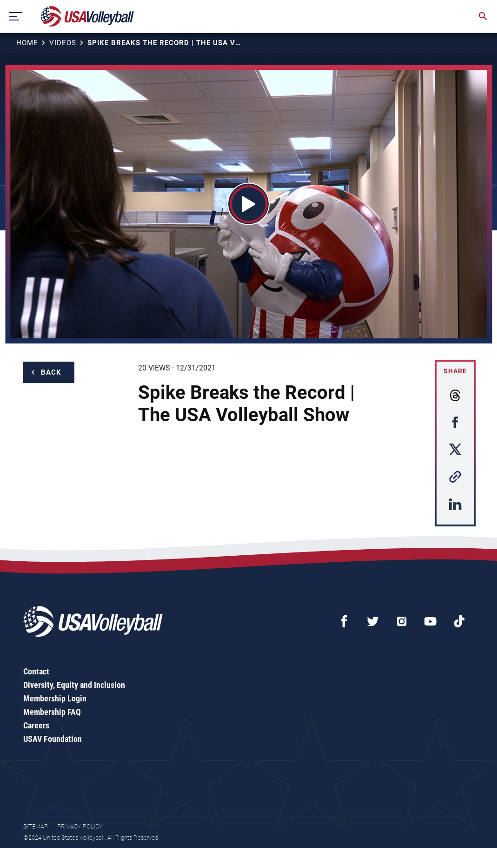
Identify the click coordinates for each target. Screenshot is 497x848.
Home (27, 43)
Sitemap (35, 826)
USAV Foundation (52, 739)
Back (51, 372)
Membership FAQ (52, 712)
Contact (36, 671)
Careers (36, 725)
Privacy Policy (80, 826)
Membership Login (54, 698)
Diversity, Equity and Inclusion (74, 685)
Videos (62, 43)
